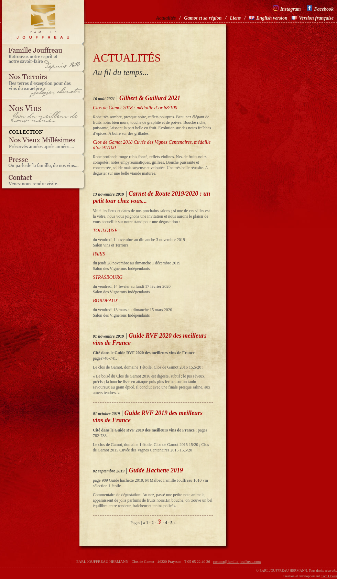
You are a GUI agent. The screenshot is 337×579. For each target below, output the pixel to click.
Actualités (166, 18)
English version (268, 18)
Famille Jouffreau (44, 58)
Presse (44, 162)
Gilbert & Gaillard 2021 (150, 98)
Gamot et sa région (202, 18)
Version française (313, 18)
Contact (44, 181)
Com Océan (329, 576)
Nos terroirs (44, 85)
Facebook (320, 8)
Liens (235, 18)
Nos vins (44, 113)
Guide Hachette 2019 (156, 470)
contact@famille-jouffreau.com (237, 561)
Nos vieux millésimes (44, 140)
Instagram (287, 8)
